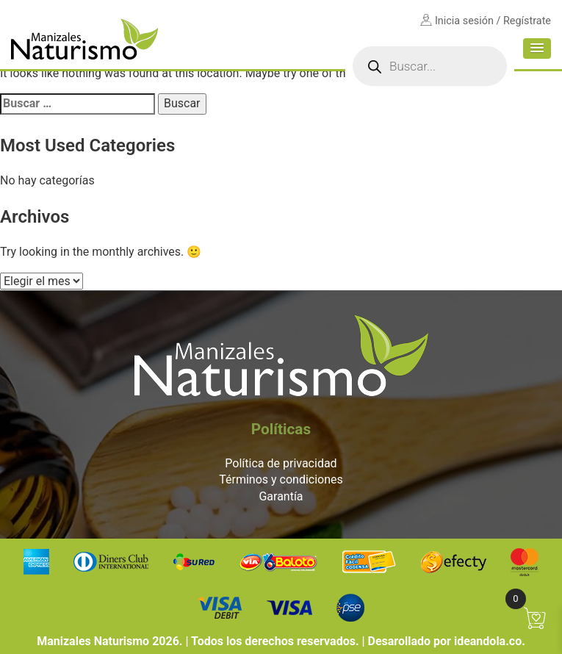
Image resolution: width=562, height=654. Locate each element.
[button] (537, 48)
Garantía (281, 496)
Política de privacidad (280, 463)
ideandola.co (488, 641)
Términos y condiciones (281, 479)
